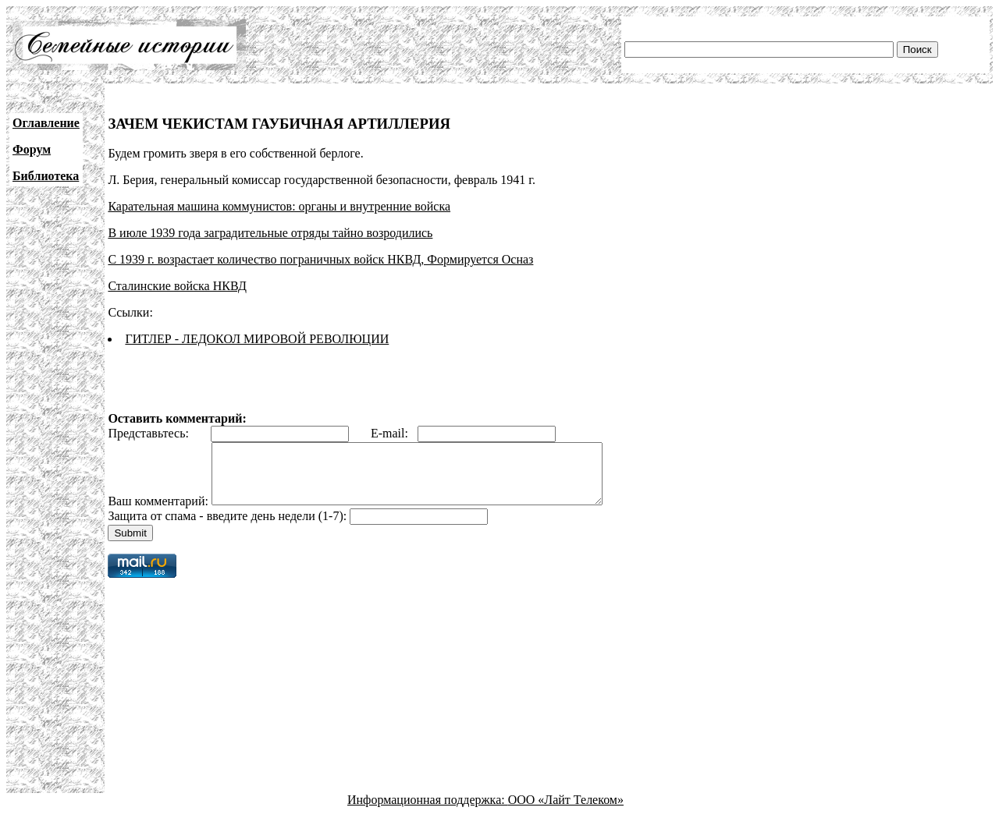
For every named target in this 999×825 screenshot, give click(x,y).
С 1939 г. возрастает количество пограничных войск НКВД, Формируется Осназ (320, 259)
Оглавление (46, 122)
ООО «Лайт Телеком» (566, 811)
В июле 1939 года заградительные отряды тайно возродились (270, 232)
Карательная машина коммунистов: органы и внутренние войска (279, 206)
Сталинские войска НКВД (177, 285)
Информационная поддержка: (427, 811)
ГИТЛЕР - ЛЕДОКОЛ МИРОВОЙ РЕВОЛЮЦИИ (257, 338)
